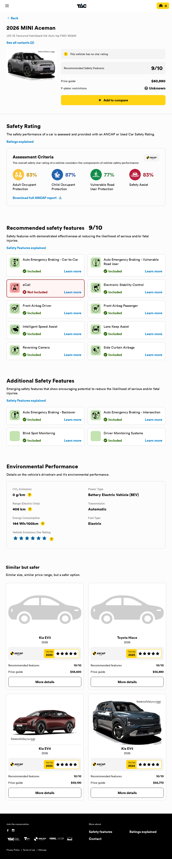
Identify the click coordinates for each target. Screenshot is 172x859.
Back (12, 18)
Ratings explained (20, 141)
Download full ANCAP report (37, 198)
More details (44, 681)
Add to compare (113, 100)
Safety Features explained (26, 248)
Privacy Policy (13, 849)
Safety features (100, 831)
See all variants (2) (20, 42)
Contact (95, 838)
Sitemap (42, 849)
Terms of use (29, 849)
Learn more (72, 271)
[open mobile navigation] (7, 6)
